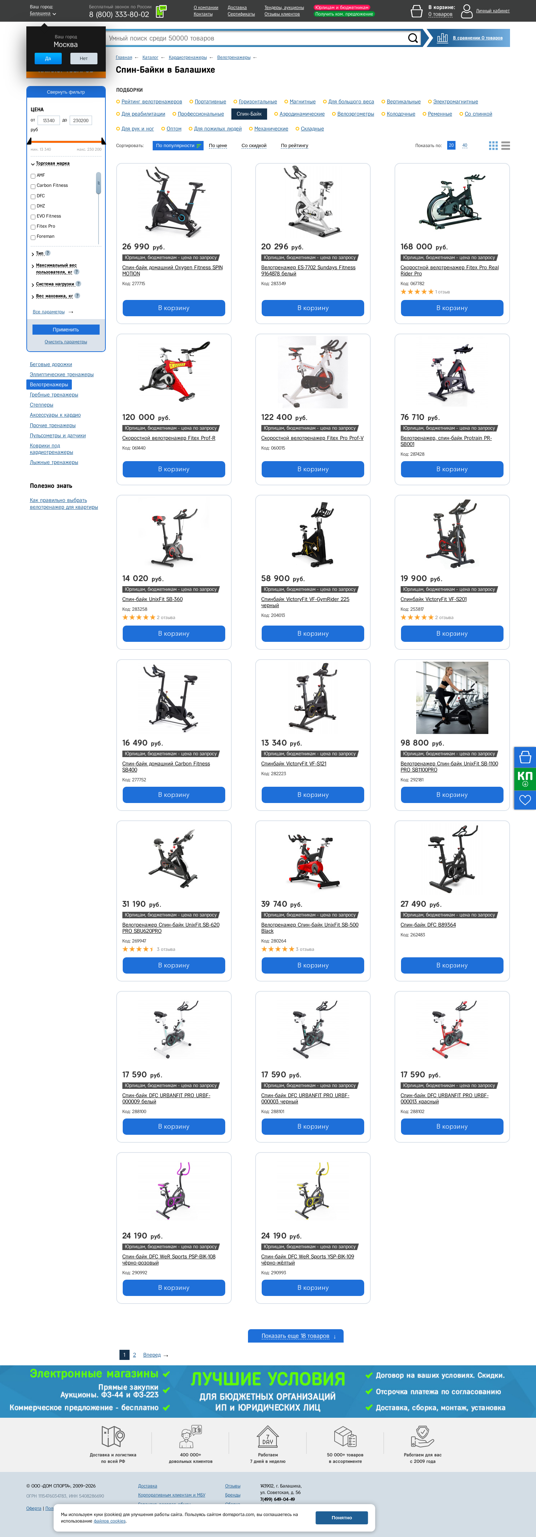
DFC (41, 195)
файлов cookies (110, 1521)
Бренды (232, 1495)
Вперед (152, 1355)
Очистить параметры (66, 341)
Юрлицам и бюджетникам (342, 7)
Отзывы (232, 1486)
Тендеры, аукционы (284, 7)
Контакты (203, 14)
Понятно (342, 1517)
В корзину (173, 308)
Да (48, 58)
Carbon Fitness (52, 185)
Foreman (46, 236)
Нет (84, 58)
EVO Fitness (49, 216)
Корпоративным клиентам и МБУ (171, 1495)
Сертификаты (241, 14)
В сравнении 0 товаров (478, 37)
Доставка (237, 7)
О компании (206, 7)
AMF (41, 175)
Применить (66, 329)
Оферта (34, 1508)
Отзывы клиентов (282, 14)
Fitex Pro (46, 226)
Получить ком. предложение (344, 14)
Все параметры (49, 311)
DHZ (41, 205)
